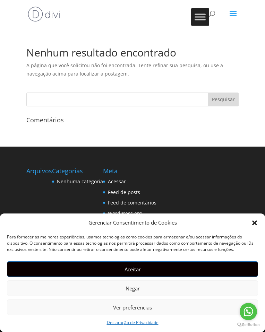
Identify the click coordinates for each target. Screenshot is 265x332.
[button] (254, 222)
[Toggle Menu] (200, 17)
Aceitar (133, 269)
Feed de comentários (132, 202)
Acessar (117, 181)
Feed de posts (124, 192)
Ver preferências (132, 307)
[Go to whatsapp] (248, 311)
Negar (133, 288)
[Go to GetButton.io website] (248, 325)
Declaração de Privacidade (133, 322)
